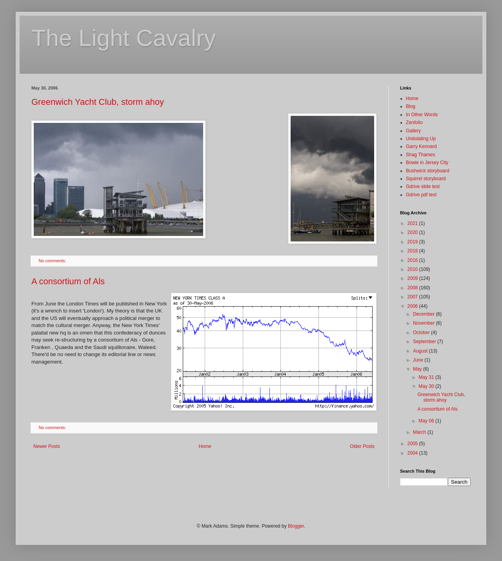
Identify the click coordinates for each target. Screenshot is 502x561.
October (422, 332)
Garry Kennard (421, 146)
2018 (413, 251)
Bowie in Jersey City (427, 162)
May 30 (426, 386)
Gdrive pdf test (421, 194)
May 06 (426, 421)
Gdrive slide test (423, 186)
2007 (413, 297)
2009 (413, 278)
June (418, 360)
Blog (410, 106)
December (424, 314)
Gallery (413, 130)
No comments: (53, 260)
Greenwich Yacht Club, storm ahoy (97, 102)
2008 (413, 288)
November (424, 323)
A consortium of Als (68, 281)
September (425, 341)
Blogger (296, 526)
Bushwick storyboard (427, 171)
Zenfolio (414, 122)
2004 (413, 453)
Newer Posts (46, 446)
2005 (413, 443)
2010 (413, 269)
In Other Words (422, 114)
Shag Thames (420, 154)
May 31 (426, 377)
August (421, 351)
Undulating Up (421, 138)
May (418, 369)
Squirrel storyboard (426, 178)
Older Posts (362, 446)
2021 (413, 223)
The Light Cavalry (123, 38)
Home (205, 446)
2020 (413, 232)
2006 (413, 306)
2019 (413, 242)
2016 (413, 260)
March (420, 432)
